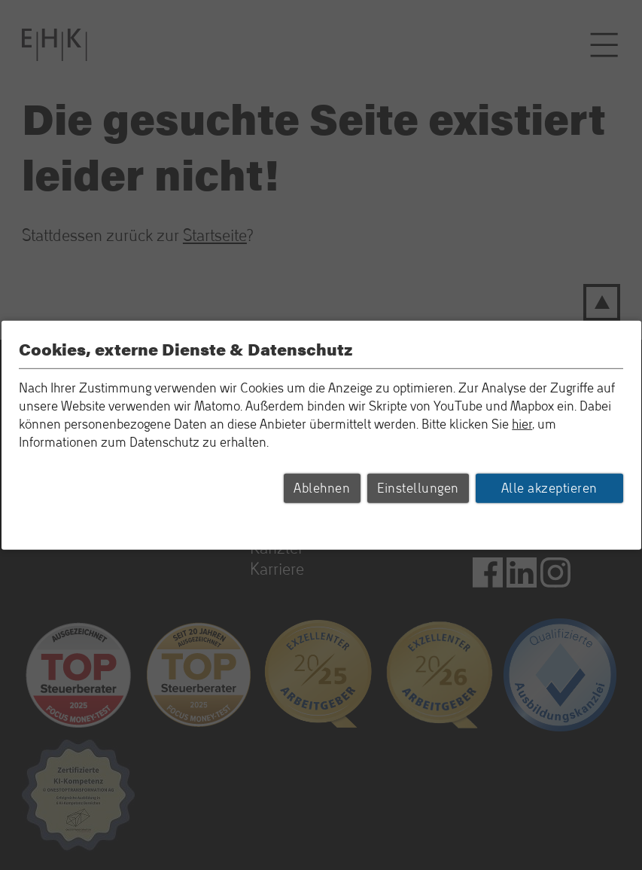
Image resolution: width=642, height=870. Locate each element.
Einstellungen (418, 488)
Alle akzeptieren (549, 488)
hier (522, 424)
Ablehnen (322, 488)
